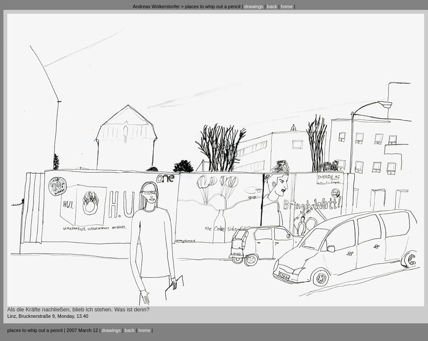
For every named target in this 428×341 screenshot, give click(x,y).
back (272, 6)
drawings (253, 6)
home (287, 6)
